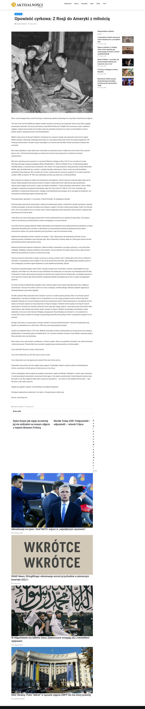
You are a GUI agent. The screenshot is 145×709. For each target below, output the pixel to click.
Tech (104, 3)
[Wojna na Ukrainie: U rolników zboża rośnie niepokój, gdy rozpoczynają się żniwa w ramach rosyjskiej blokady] (128, 50)
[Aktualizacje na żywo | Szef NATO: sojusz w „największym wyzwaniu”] (52, 500)
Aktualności (68, 3)
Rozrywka (84, 3)
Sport (92, 3)
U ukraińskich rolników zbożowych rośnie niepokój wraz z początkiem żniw (109, 39)
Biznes (76, 3)
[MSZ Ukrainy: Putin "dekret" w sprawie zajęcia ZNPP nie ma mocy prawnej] (52, 670)
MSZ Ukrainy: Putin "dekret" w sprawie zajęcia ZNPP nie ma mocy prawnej (51, 695)
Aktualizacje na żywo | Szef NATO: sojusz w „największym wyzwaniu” (48, 529)
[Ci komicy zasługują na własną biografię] (128, 72)
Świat (98, 3)
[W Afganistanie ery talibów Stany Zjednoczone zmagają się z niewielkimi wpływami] (52, 610)
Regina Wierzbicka (21, 24)
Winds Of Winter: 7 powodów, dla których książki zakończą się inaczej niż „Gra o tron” (108, 62)
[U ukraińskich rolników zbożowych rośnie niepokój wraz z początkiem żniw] (128, 39)
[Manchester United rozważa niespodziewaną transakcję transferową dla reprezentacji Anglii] (128, 82)
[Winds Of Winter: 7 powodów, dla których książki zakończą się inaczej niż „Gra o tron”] (128, 62)
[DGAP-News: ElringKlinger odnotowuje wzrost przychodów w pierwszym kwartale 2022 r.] (52, 555)
